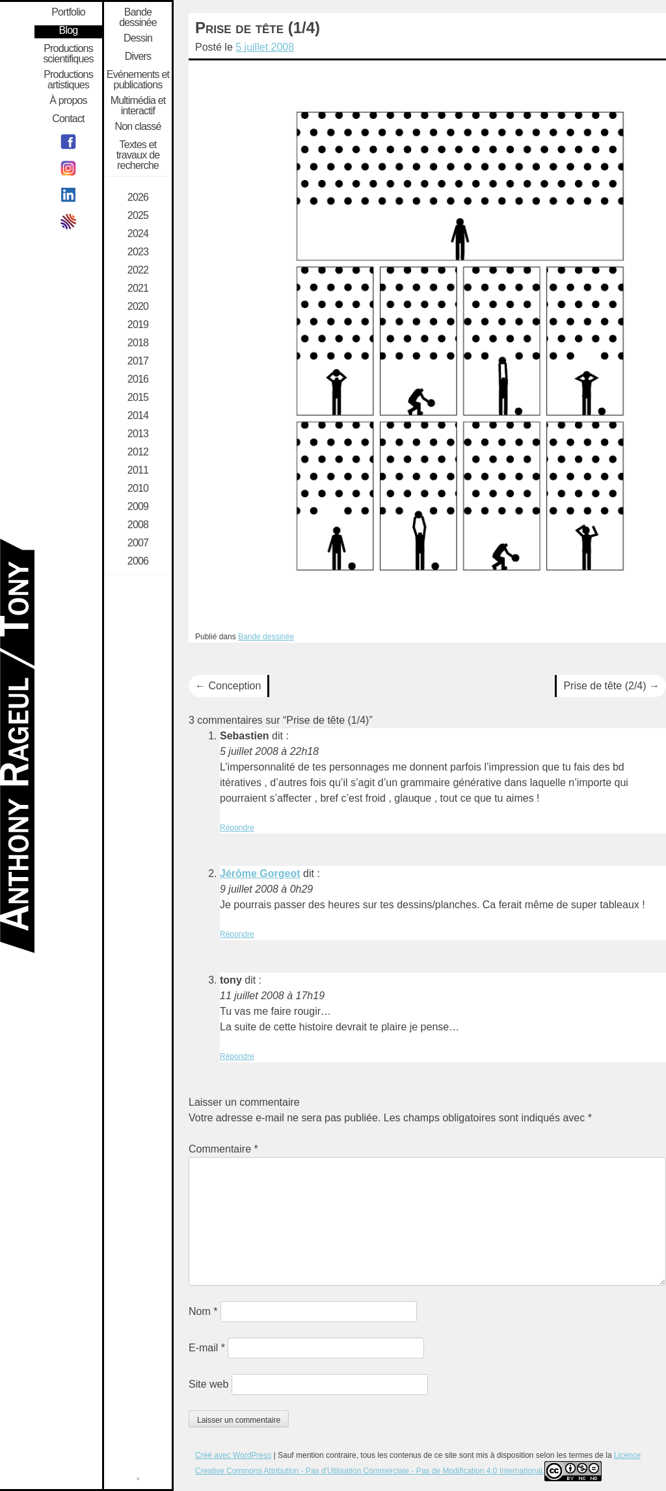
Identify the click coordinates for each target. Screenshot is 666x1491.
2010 (137, 488)
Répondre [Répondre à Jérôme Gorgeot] (237, 934)
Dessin (138, 38)
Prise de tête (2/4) (611, 685)
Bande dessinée (266, 636)
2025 (137, 215)
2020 (137, 306)
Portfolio (68, 12)
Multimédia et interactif (138, 106)
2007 (137, 543)
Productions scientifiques (68, 54)
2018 (137, 343)
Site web (208, 1384)
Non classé (137, 126)
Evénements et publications (138, 80)
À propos (68, 101)
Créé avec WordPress (233, 1455)
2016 (137, 379)
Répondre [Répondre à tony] (237, 1056)
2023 (137, 252)
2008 (137, 525)
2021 (137, 288)
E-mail (207, 1347)
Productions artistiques (68, 80)
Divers (138, 56)
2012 (137, 452)
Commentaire (223, 1148)
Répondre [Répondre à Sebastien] (237, 827)
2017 (137, 361)
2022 (137, 270)
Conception (228, 685)
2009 (137, 507)
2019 (137, 325)
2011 (137, 470)
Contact (68, 119)
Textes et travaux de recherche (138, 155)
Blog (68, 30)
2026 (137, 197)
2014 (137, 416)
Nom (203, 1311)
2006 (137, 561)
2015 (137, 397)
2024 (137, 234)
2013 (137, 434)
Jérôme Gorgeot (260, 873)
